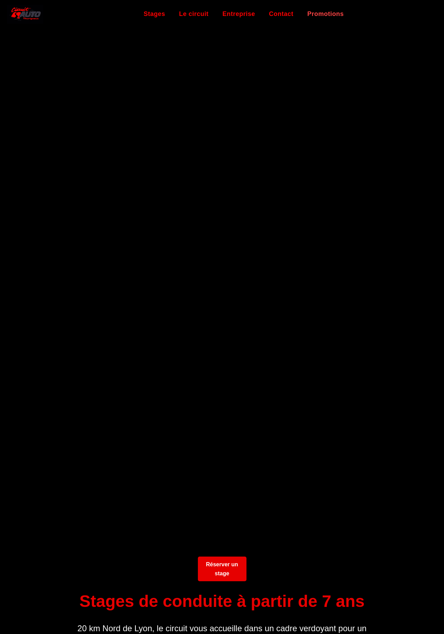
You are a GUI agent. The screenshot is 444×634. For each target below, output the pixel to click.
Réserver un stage (222, 568)
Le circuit (194, 13)
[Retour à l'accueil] (25, 14)
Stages (154, 13)
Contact (281, 13)
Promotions (325, 13)
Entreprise (239, 13)
